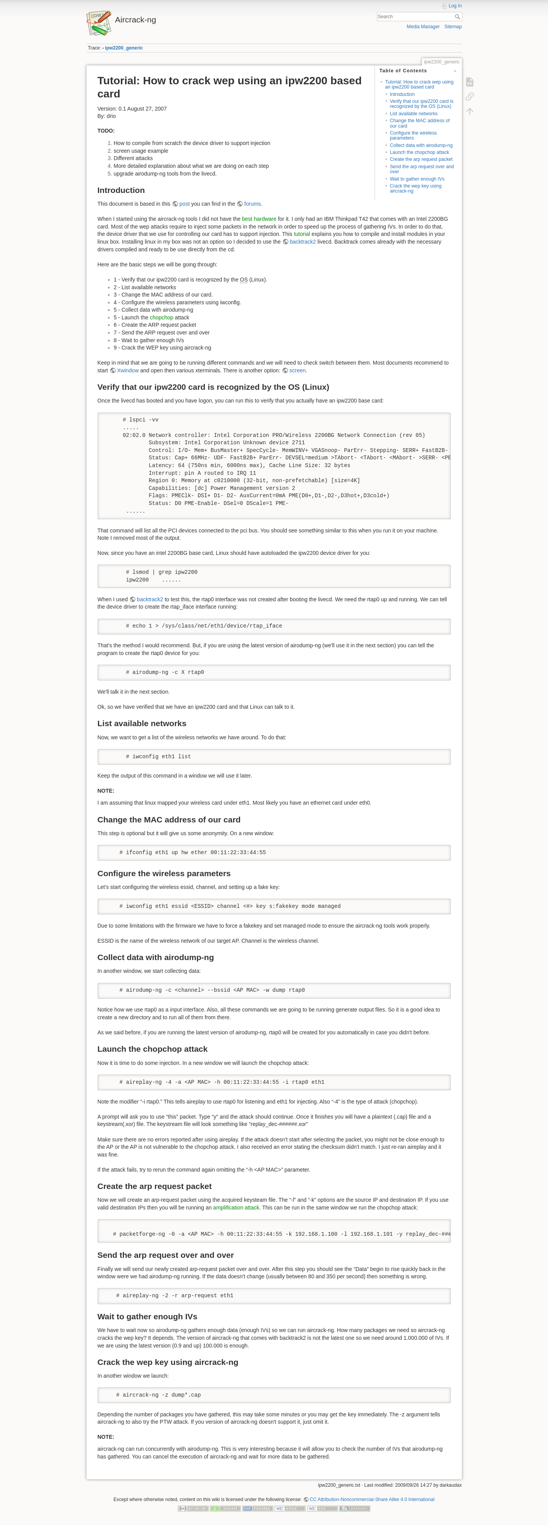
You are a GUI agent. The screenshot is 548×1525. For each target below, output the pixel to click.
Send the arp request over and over (422, 169)
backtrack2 (303, 242)
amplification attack (236, 1207)
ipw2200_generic (124, 48)
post (184, 204)
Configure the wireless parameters (413, 135)
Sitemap (453, 26)
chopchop (162, 317)
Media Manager (423, 26)
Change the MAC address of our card (420, 123)
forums (252, 204)
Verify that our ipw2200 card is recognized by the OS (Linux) (422, 104)
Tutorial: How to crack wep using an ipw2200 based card (419, 84)
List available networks (414, 113)
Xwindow (128, 370)
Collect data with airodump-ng (421, 145)
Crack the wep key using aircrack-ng (415, 188)
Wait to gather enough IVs (417, 179)
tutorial (302, 234)
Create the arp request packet (421, 159)
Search (458, 16)
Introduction (402, 94)
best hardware (259, 219)
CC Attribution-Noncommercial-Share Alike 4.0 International (372, 1499)
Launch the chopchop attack (419, 152)
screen (297, 370)
